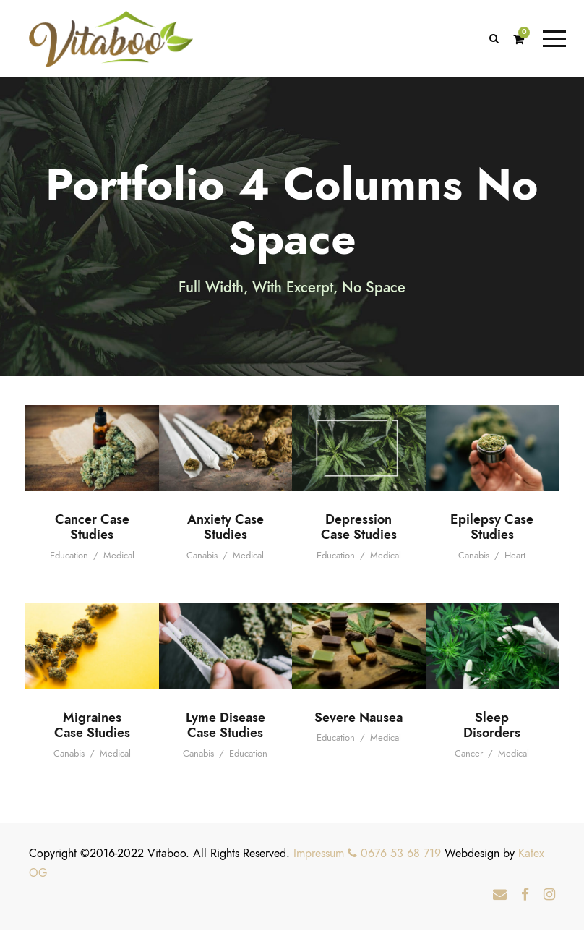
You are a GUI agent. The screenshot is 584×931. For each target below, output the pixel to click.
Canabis (202, 557)
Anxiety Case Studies (225, 528)
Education (69, 557)
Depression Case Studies (359, 528)
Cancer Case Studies (92, 528)
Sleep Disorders (491, 727)
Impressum (318, 855)
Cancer (469, 755)
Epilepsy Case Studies (491, 528)
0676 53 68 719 (394, 855)
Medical (118, 557)
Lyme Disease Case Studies (225, 727)
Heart (514, 557)
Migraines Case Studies (92, 727)
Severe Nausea (358, 719)
